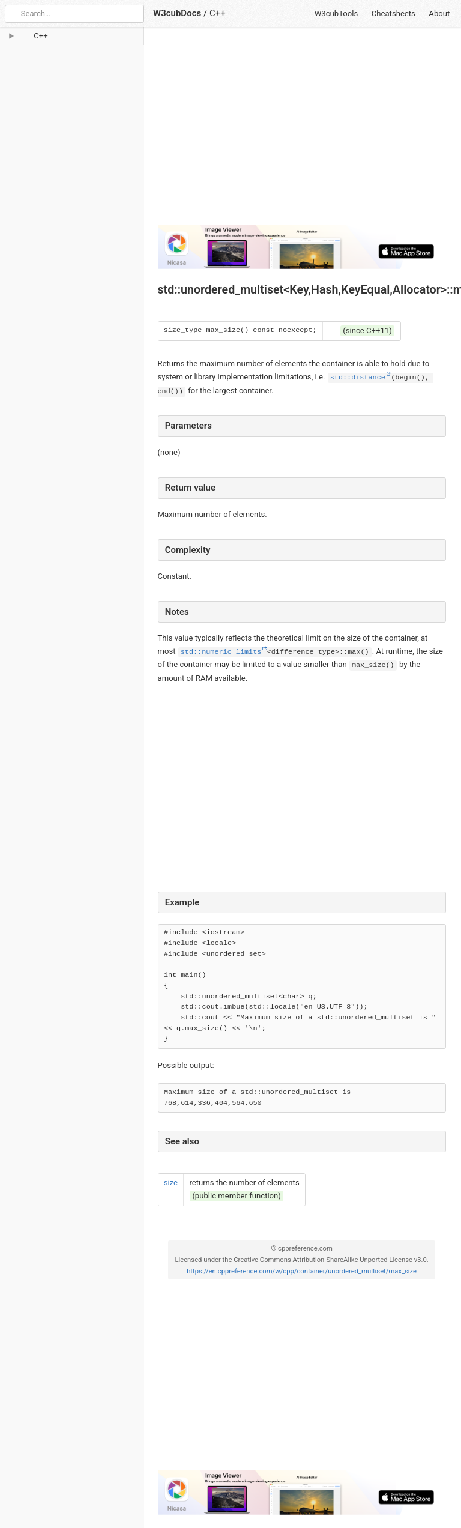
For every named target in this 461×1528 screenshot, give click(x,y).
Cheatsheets (393, 13)
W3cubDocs (177, 13)
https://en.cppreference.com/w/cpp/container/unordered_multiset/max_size (302, 1271)
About (439, 13)
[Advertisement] (302, 131)
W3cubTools (336, 13)
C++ (217, 13)
